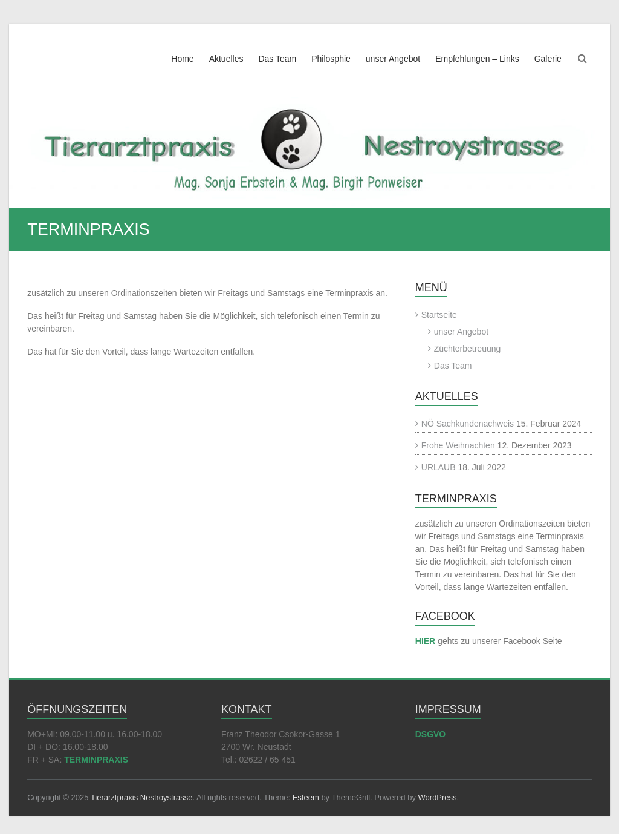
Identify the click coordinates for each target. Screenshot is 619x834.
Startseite (439, 315)
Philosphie (331, 59)
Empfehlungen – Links (477, 59)
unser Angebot (393, 59)
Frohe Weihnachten (458, 445)
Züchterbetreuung (467, 348)
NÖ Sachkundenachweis (467, 423)
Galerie (548, 59)
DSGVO (430, 734)
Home (182, 59)
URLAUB (438, 467)
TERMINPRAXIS (96, 759)
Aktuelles (226, 59)
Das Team (277, 59)
